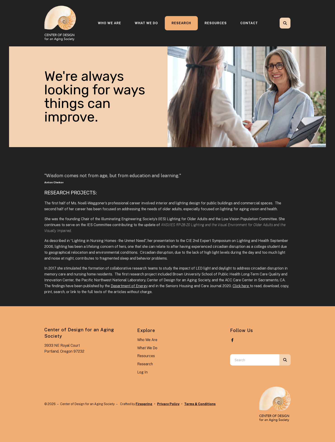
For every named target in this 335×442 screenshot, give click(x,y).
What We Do (146, 23)
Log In (142, 372)
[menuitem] (109, 23)
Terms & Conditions (200, 404)
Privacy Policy (168, 404)
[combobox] (254, 360)
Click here (241, 286)
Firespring (144, 404)
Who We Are (109, 23)
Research (181, 23)
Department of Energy (129, 286)
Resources (216, 23)
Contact (249, 23)
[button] (285, 23)
